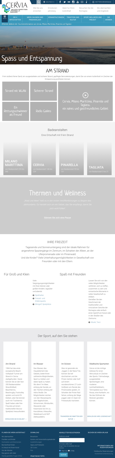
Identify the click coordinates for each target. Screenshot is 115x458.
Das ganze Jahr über (9, 453)
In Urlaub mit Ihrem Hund (10, 448)
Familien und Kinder (8, 439)
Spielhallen (39, 295)
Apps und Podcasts (37, 445)
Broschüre (34, 437)
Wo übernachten (7, 437)
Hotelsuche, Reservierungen (103, 451)
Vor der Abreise (7, 450)
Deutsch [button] (50, 2)
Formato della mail (72, 446)
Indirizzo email (64, 436)
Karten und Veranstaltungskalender (42, 439)
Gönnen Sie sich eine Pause (57, 217)
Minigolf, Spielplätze (43, 304)
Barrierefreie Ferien (8, 445)
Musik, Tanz (96, 322)
